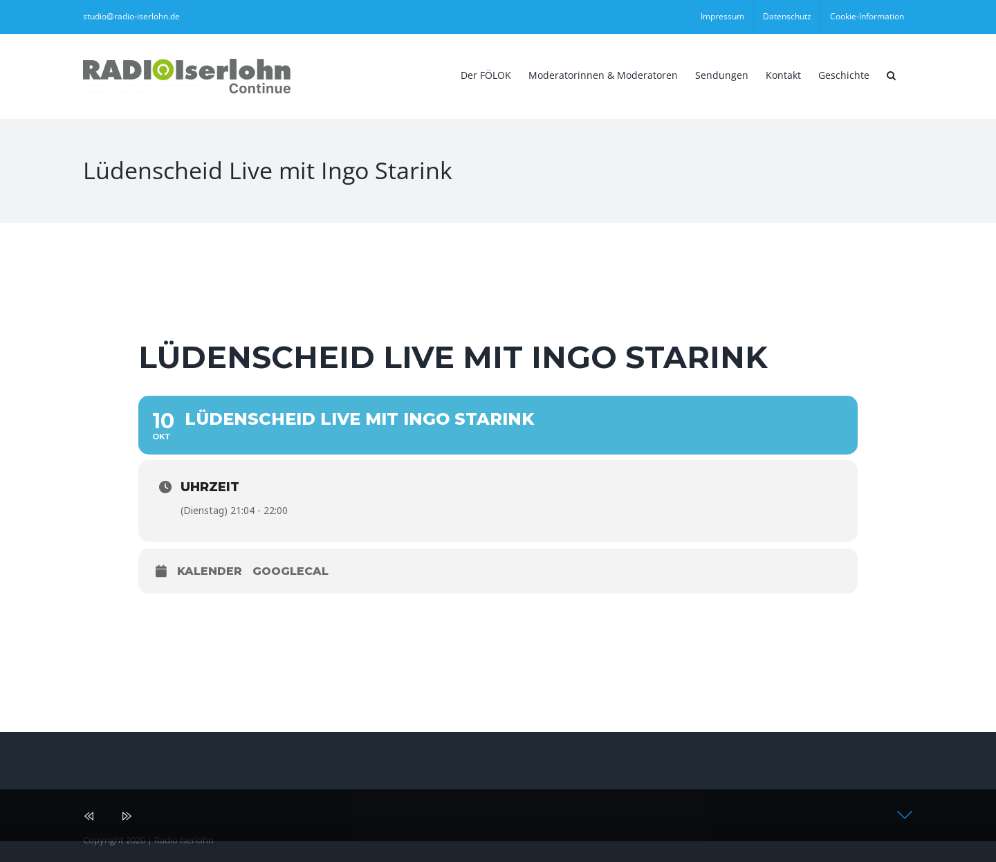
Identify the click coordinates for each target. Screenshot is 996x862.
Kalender (209, 571)
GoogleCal (290, 571)
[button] (891, 74)
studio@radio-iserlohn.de (131, 16)
